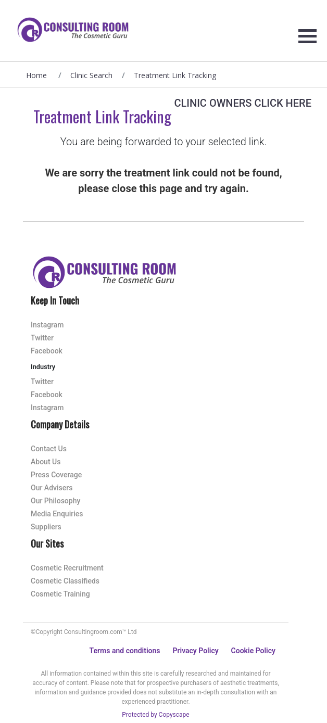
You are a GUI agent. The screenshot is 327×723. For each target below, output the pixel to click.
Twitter (42, 338)
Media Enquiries (57, 514)
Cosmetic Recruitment (67, 568)
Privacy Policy (195, 650)
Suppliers (46, 527)
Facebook (46, 351)
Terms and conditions (125, 650)
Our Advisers (51, 488)
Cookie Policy (253, 650)
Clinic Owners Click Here (242, 103)
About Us (45, 462)
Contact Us (49, 449)
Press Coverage (56, 475)
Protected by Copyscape (155, 714)
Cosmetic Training (60, 594)
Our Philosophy (55, 501)
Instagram (47, 325)
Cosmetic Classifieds (65, 581)
